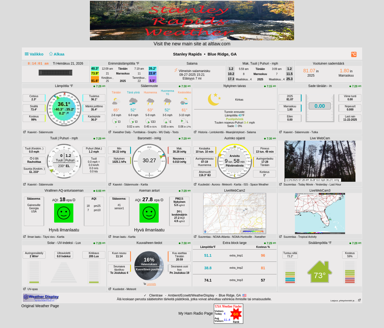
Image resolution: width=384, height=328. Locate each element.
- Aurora (215, 184)
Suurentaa (287, 184)
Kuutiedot (201, 184)
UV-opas (30, 289)
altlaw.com (219, 43)
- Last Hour (334, 184)
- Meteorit (226, 184)
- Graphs (151, 132)
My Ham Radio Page (195, 313)
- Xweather (259, 236)
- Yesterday (320, 184)
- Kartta (143, 184)
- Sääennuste (45, 132)
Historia (200, 132)
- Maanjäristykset (234, 132)
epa (70, 200)
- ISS (245, 184)
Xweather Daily (119, 132)
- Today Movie (305, 184)
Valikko (35, 54)
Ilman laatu (31, 236)
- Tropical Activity (307, 236)
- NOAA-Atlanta (220, 236)
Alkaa (56, 54)
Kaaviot (29, 132)
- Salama (250, 132)
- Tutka (314, 132)
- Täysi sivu (48, 236)
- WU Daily (163, 132)
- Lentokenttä (215, 132)
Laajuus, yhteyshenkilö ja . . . (345, 300)
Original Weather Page (40, 306)
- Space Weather (259, 184)
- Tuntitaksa (138, 132)
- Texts (174, 132)
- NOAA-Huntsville (241, 236)
